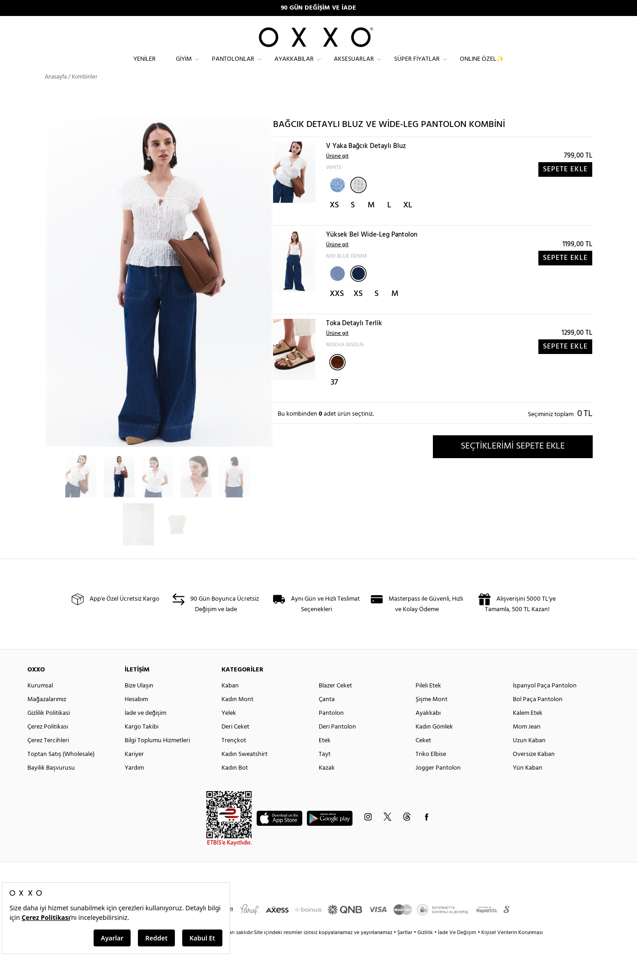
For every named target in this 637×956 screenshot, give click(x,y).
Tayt (325, 771)
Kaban (230, 702)
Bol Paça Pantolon (538, 716)
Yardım (134, 784)
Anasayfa (56, 93)
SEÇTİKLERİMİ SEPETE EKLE (513, 462)
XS (334, 221)
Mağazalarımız (46, 716)
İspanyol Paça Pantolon (545, 702)
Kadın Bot (234, 784)
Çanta (327, 716)
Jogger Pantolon (438, 784)
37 (334, 399)
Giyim (184, 66)
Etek (325, 757)
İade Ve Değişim (457, 949)
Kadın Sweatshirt (244, 771)
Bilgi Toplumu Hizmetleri (157, 757)
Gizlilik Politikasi (48, 729)
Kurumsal (40, 702)
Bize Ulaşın (139, 702)
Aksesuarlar (354, 66)
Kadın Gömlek (434, 743)
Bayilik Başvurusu (51, 784)
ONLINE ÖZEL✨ (482, 66)
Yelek (228, 729)
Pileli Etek (428, 702)
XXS (337, 310)
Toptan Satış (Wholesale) (61, 771)
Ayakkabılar (294, 66)
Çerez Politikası (47, 743)
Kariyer (134, 771)
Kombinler (84, 93)
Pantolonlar (233, 66)
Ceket (423, 757)
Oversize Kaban (534, 771)
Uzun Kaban (529, 757)
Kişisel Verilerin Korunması (512, 949)
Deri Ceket (235, 743)
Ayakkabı (428, 729)
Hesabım (136, 716)
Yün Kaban (527, 784)
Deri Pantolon (337, 743)
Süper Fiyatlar (417, 66)
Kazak (327, 784)
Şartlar (405, 949)
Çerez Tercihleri (48, 757)
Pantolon (331, 729)
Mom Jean (527, 743)
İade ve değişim (145, 729)
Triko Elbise (431, 771)
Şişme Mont (431, 716)
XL (407, 221)
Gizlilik (425, 949)
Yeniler (144, 66)
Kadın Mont (237, 716)
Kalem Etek (527, 729)
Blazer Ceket (335, 702)
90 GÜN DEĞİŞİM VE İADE (318, 8)
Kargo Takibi (141, 743)
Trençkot (233, 757)
